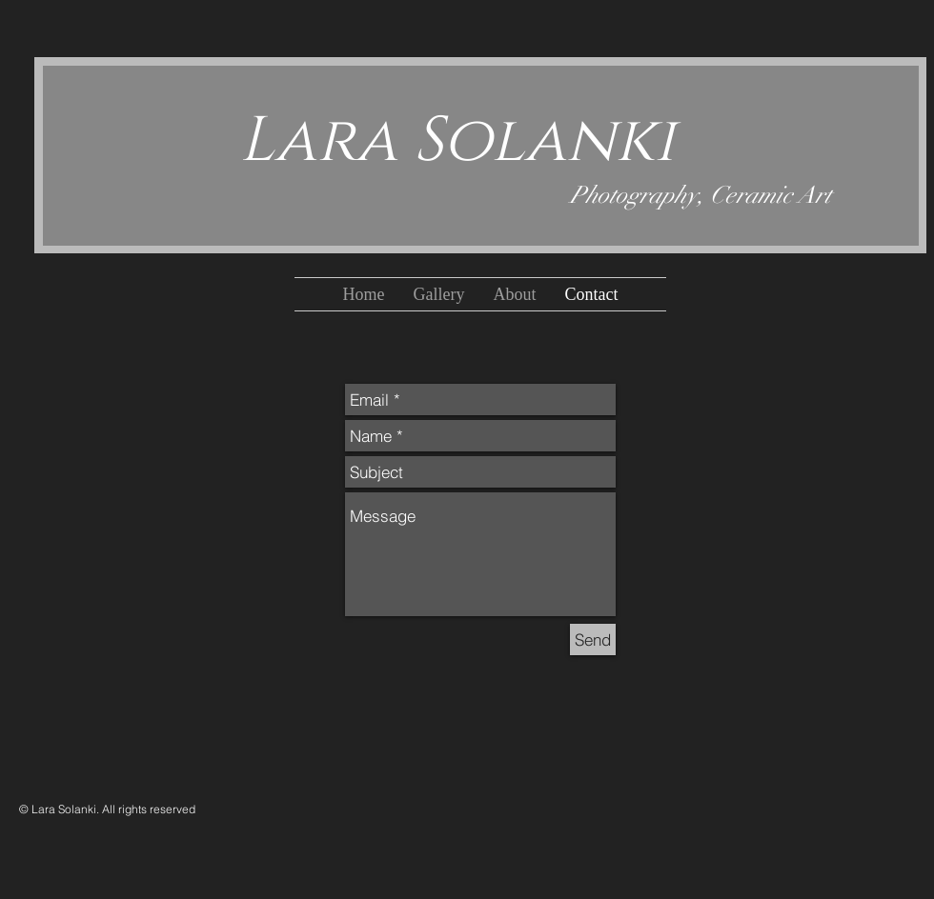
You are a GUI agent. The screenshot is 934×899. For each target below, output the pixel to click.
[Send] (593, 639)
